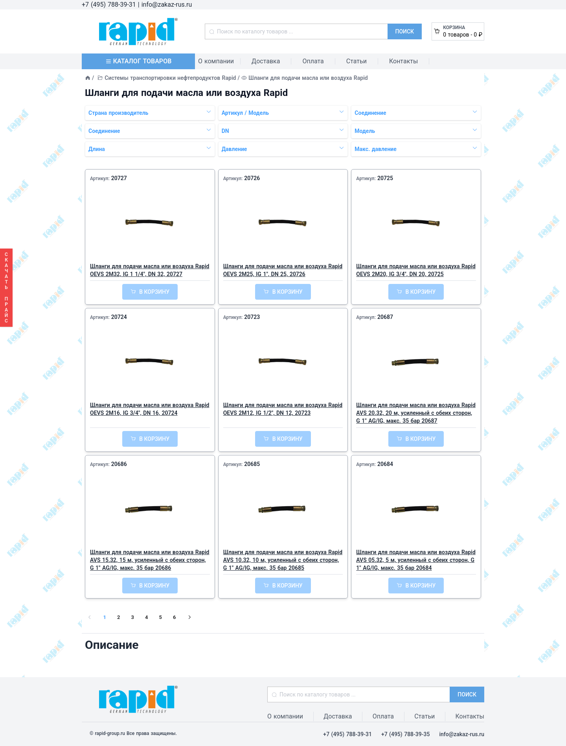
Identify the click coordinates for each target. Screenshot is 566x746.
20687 (385, 317)
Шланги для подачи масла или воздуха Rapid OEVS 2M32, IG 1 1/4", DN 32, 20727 (149, 270)
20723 (252, 317)
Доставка (266, 61)
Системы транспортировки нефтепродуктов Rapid (170, 78)
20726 (252, 178)
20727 (119, 178)
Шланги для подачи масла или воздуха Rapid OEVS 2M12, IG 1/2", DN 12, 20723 (282, 409)
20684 (385, 464)
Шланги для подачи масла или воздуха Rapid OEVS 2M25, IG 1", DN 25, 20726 (282, 270)
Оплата (312, 61)
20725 (385, 178)
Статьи (356, 61)
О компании (216, 61)
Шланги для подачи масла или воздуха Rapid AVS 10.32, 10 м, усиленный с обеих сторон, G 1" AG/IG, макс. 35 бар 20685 (282, 560)
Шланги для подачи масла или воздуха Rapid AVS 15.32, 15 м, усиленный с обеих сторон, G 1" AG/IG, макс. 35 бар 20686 (149, 560)
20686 (119, 464)
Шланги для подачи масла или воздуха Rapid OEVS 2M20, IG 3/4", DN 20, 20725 (415, 270)
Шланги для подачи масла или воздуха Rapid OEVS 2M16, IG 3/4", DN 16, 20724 (149, 409)
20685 (252, 464)
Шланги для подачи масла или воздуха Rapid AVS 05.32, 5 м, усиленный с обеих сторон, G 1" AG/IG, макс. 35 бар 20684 (415, 560)
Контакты (403, 61)
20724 (119, 317)
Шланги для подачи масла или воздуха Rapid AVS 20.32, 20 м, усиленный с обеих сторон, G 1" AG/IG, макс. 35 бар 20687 (415, 413)
